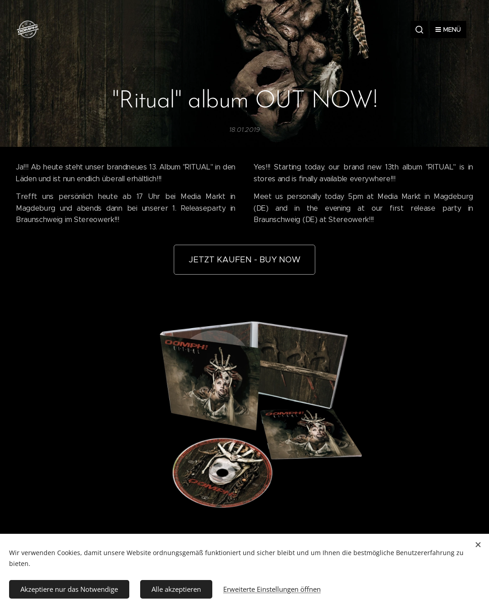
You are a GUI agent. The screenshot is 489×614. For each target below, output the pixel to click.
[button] (419, 29)
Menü (448, 29)
